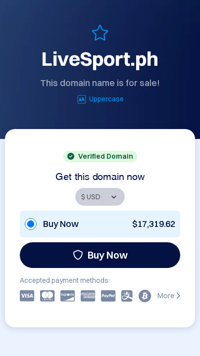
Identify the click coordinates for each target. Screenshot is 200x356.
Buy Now (100, 255)
